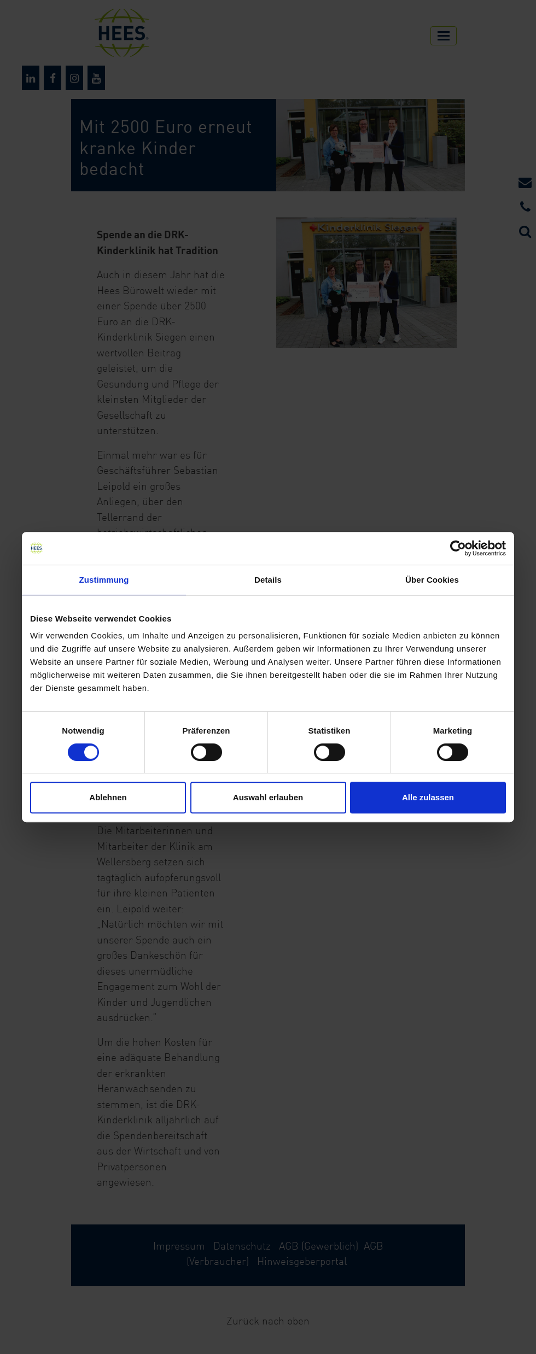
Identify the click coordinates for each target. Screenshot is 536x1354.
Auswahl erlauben (268, 797)
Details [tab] (268, 579)
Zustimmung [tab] (104, 579)
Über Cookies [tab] (432, 579)
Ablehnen (107, 797)
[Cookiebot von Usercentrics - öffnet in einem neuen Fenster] (458, 548)
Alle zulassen (428, 797)
